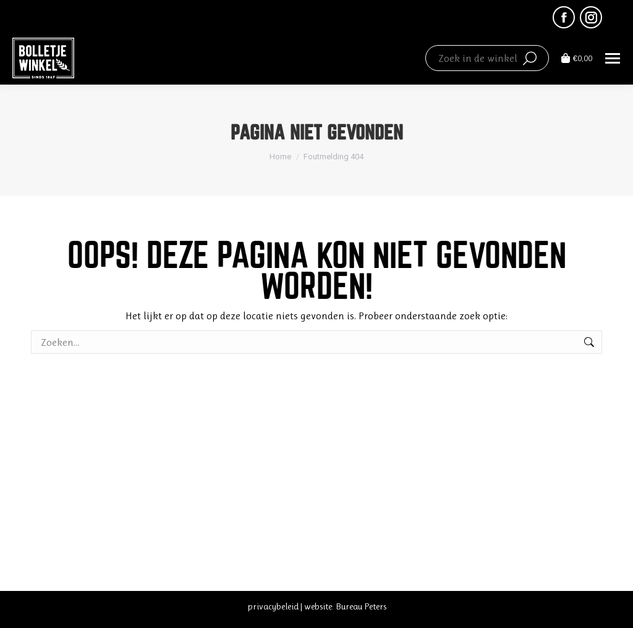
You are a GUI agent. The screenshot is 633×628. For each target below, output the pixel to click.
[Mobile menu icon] (613, 58)
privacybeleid (273, 606)
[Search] (487, 58)
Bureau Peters (361, 606)
